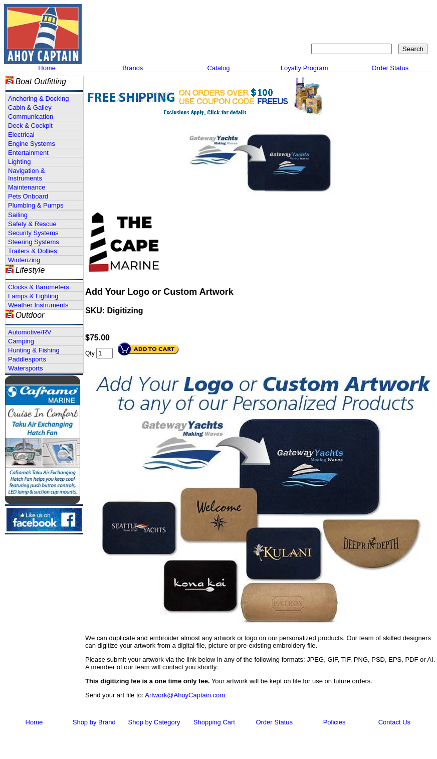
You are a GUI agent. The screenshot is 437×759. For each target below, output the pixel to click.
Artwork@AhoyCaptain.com (185, 695)
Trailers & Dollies (32, 251)
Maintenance (26, 187)
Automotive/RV (29, 332)
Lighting (19, 161)
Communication (30, 116)
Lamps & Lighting (33, 296)
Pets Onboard (28, 196)
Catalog (218, 68)
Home (47, 68)
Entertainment (28, 152)
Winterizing (24, 260)
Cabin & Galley (30, 107)
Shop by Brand (94, 722)
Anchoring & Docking (38, 98)
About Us (278, 13)
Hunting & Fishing (34, 350)
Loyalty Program (304, 68)
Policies (334, 722)
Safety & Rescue (32, 224)
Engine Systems (31, 143)
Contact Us (320, 13)
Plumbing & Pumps (36, 205)
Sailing (18, 215)
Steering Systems (33, 242)
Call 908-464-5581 (121, 45)
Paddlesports (27, 359)
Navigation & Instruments (26, 174)
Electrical (21, 134)
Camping (21, 341)
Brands (132, 68)
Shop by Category (154, 722)
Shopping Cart (405, 13)
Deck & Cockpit (30, 125)
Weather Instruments (38, 305)
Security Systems (33, 233)
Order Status (389, 68)
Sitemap (360, 13)
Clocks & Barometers (38, 287)
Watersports (25, 368)
